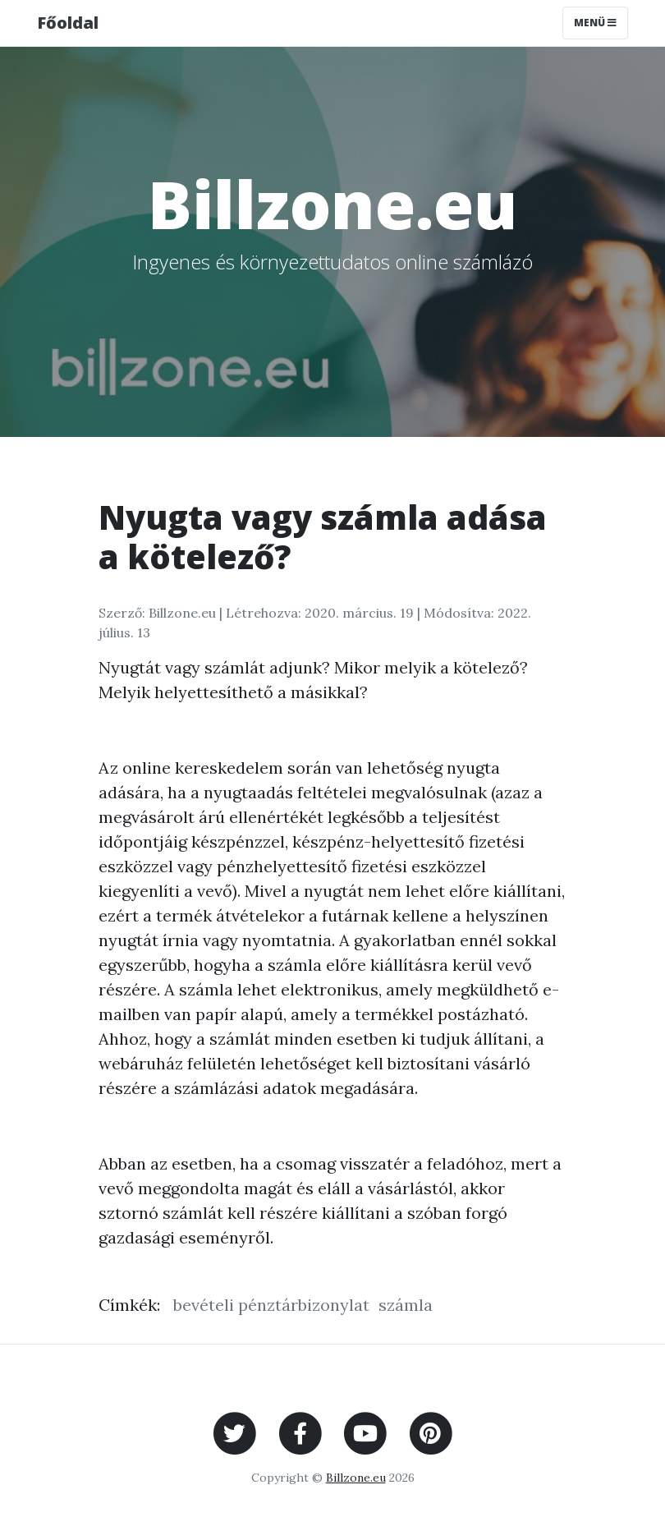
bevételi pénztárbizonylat (271, 1304)
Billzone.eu (356, 1477)
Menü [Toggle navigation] (595, 23)
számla (405, 1304)
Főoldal (68, 22)
